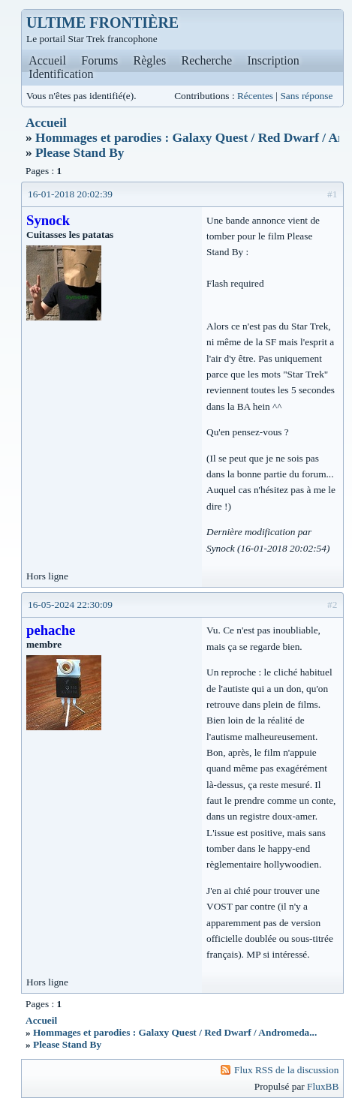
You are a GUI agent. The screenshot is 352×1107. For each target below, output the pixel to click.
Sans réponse (306, 95)
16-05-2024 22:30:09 (70, 604)
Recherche (207, 60)
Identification (61, 74)
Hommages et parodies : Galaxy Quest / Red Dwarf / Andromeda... (175, 1032)
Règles (150, 60)
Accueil (47, 60)
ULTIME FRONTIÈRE (102, 22)
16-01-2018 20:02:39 (70, 194)
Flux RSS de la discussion (286, 1069)
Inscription (273, 60)
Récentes (255, 95)
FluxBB (322, 1086)
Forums (99, 60)
